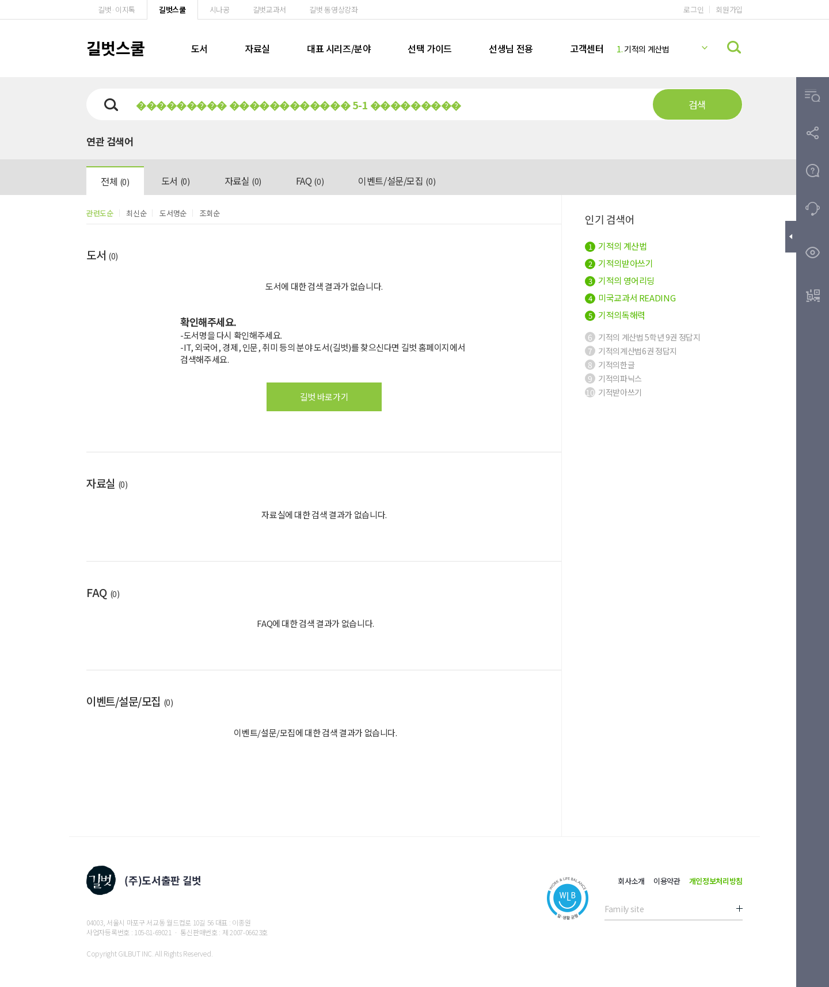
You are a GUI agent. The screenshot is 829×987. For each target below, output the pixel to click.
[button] (812, 95)
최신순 (136, 213)
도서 (199, 48)
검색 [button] (697, 104)
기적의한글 (609, 364)
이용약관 (666, 880)
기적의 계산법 (643, 49)
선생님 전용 (511, 48)
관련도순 (99, 213)
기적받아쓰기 (613, 392)
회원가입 (729, 9)
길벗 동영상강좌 (333, 9)
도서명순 (173, 213)
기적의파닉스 (613, 378)
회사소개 (631, 880)
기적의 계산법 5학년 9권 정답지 (643, 337)
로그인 (693, 9)
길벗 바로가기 (324, 397)
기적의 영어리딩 (620, 280)
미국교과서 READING (630, 298)
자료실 (257, 48)
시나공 (220, 9)
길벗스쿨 (172, 9)
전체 (115, 181)
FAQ (310, 181)
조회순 (210, 213)
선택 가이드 (430, 48)
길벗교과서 (269, 9)
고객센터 (586, 48)
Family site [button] (624, 909)
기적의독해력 (615, 315)
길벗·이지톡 (116, 9)
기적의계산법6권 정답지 (631, 351)
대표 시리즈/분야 (339, 48)
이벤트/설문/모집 (396, 181)
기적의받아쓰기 (619, 263)
